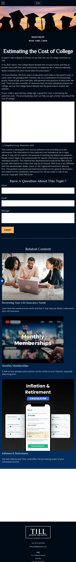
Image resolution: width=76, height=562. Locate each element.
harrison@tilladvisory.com (38, 547)
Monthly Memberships (15, 365)
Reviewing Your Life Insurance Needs (24, 302)
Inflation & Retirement (15, 453)
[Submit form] (8, 230)
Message (5, 210)
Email (4, 198)
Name (4, 185)
